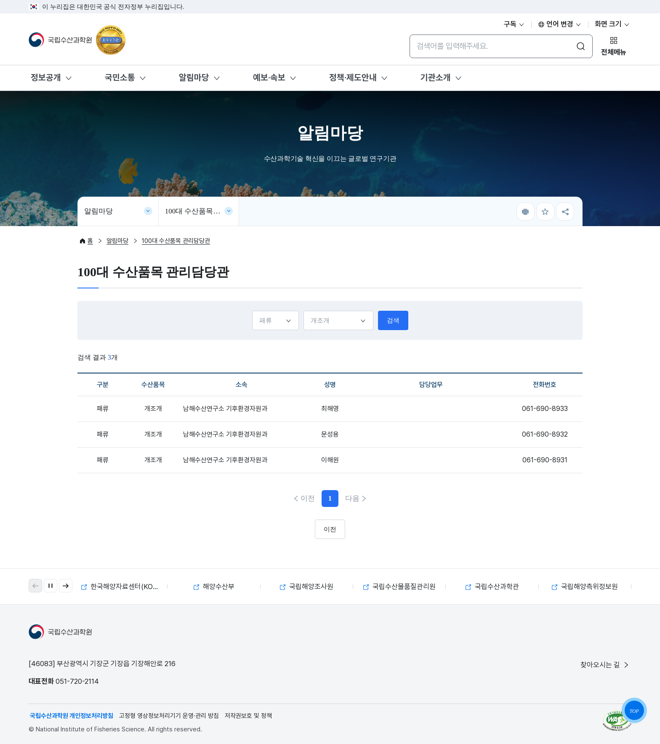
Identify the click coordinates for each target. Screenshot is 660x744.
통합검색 (409, 34)
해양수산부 (214, 586)
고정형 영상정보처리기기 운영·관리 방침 (169, 716)
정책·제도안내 (353, 77)
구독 (514, 24)
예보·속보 (269, 77)
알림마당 (194, 77)
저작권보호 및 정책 (248, 716)
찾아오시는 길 (605, 665)
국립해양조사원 (306, 586)
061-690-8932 (545, 434)
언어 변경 (560, 24)
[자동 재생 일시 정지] (50, 585)
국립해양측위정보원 (585, 586)
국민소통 (120, 77)
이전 (308, 498)
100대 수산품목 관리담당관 (202, 211)
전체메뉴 (613, 52)
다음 (352, 498)
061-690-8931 (544, 460)
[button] (65, 585)
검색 (393, 320)
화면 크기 (612, 24)
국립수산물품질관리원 (399, 586)
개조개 (153, 409)
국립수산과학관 (492, 586)
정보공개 (46, 77)
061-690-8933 (545, 409)
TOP (634, 711)
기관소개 (435, 77)
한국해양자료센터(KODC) (123, 586)
